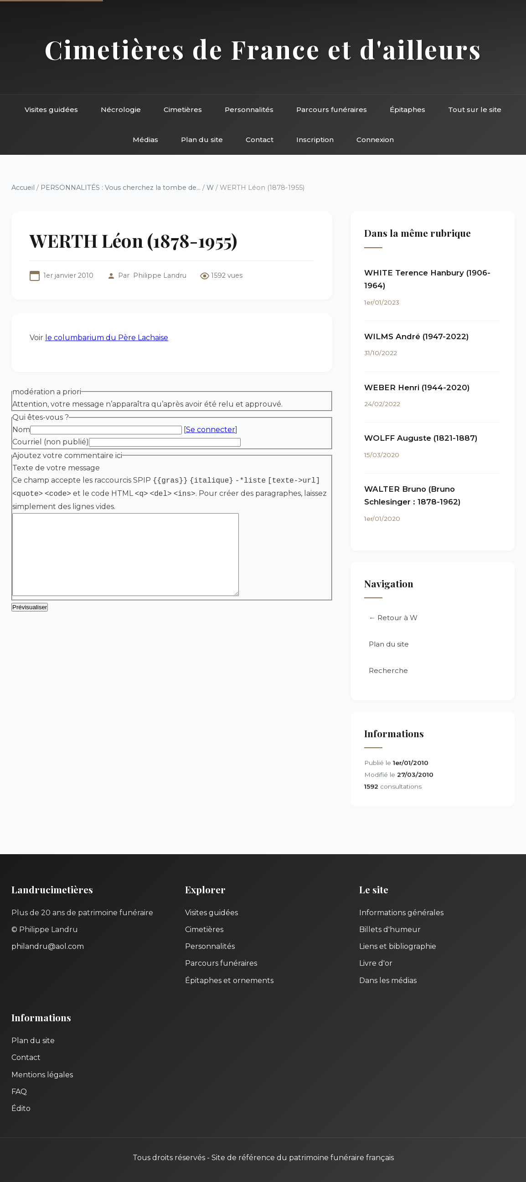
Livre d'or (375, 963)
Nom (21, 429)
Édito (21, 1108)
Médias (145, 139)
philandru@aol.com (47, 946)
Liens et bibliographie (397, 946)
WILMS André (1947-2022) (416, 336)
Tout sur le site (474, 109)
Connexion (375, 139)
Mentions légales (42, 1074)
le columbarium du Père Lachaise (106, 337)
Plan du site (202, 139)
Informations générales (401, 912)
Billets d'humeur (390, 929)
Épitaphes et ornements (229, 980)
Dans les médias (388, 980)
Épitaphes (407, 109)
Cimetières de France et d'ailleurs (263, 49)
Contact (259, 139)
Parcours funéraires (331, 109)
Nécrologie (121, 109)
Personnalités (249, 109)
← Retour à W (393, 619)
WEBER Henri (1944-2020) (417, 387)
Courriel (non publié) (50, 442)
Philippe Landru (159, 275)
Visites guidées (51, 109)
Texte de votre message (56, 468)
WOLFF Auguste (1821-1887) (421, 438)
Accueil (23, 187)
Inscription (315, 139)
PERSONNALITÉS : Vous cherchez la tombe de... (121, 187)
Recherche (388, 671)
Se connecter (210, 429)
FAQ (19, 1091)
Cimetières (183, 109)
